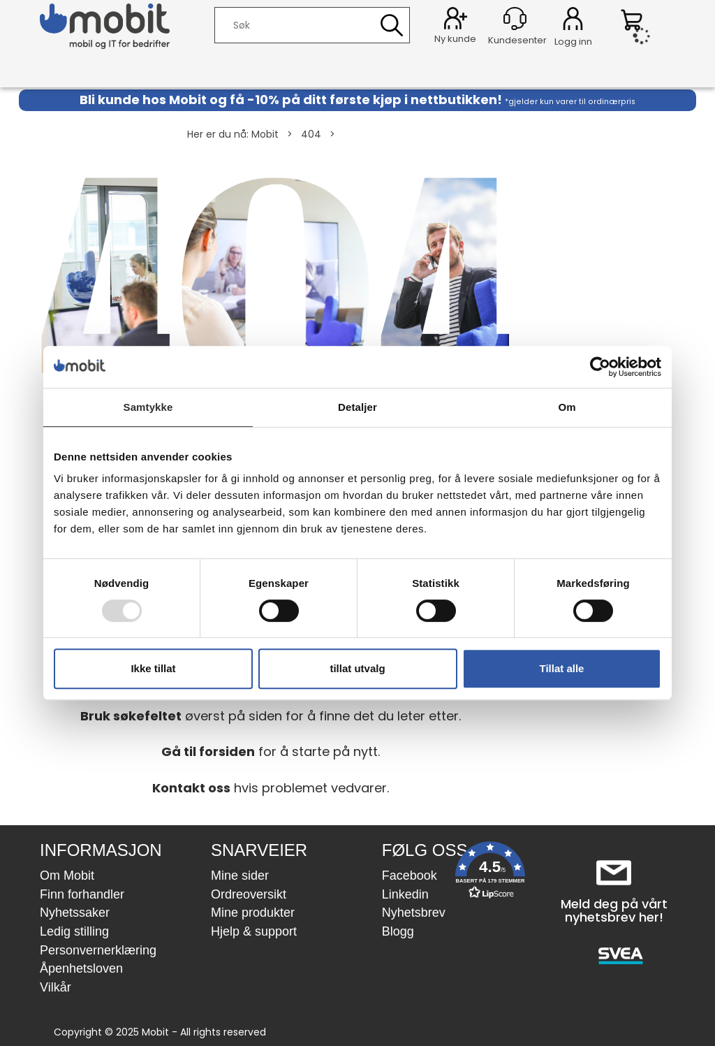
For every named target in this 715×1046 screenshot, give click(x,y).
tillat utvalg (357, 668)
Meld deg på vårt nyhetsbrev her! (614, 911)
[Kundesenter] (514, 18)
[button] (490, 873)
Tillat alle (562, 668)
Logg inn (572, 21)
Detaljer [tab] (357, 407)
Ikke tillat (153, 668)
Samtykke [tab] (148, 407)
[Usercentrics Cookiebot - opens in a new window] (600, 366)
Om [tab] (566, 407)
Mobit (265, 134)
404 (311, 134)
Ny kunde (455, 38)
